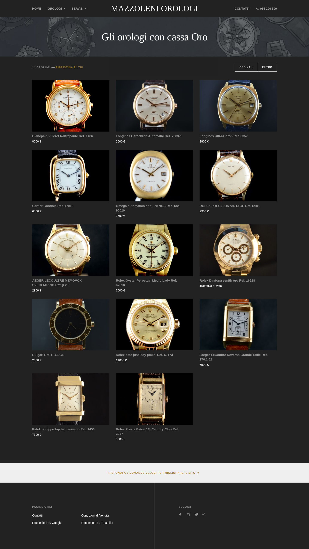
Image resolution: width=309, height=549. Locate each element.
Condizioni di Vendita (95, 515)
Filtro (267, 67)
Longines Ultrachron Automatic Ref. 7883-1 (149, 136)
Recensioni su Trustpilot (97, 522)
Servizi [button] (78, 8)
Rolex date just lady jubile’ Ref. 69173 (144, 355)
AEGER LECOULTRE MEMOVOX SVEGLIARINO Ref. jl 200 (57, 283)
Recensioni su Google (47, 522)
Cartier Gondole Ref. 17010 (52, 206)
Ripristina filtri (69, 67)
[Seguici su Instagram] (188, 514)
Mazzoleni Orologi (154, 8)
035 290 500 (266, 8)
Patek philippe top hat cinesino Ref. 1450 (63, 429)
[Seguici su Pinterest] (204, 514)
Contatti (242, 8)
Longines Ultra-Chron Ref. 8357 (224, 136)
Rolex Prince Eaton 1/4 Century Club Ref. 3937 (147, 431)
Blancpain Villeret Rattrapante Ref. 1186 (62, 136)
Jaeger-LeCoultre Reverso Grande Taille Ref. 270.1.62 (234, 357)
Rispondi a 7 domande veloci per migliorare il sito (151, 472)
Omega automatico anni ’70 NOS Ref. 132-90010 (148, 208)
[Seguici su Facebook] (180, 514)
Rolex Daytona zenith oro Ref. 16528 (227, 280)
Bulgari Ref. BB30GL (48, 355)
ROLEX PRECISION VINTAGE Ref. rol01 (230, 206)
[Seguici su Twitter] (196, 514)
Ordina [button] (245, 67)
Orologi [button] (55, 8)
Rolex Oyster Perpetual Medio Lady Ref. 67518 (146, 283)
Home (36, 8)
